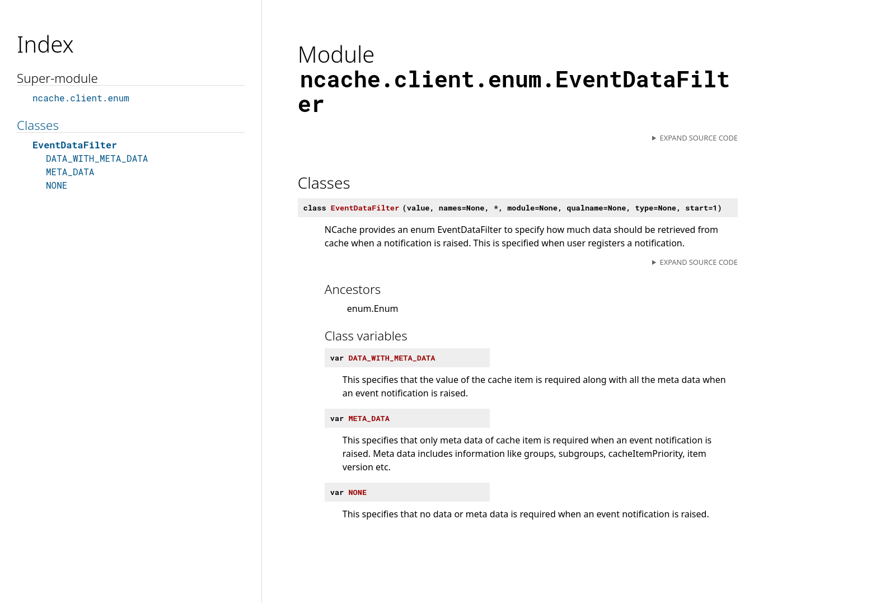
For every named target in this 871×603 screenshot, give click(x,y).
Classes (38, 125)
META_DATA (70, 171)
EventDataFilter (74, 144)
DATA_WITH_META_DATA (97, 158)
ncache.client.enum (80, 98)
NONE (56, 185)
